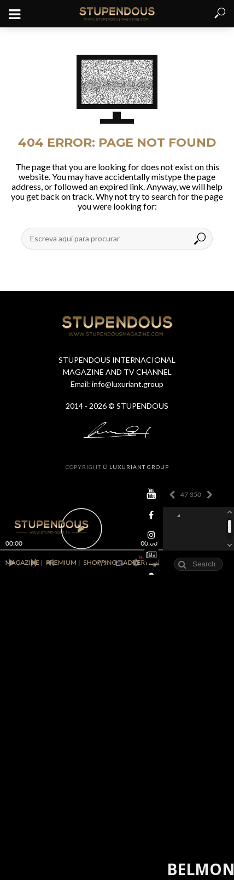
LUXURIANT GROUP (139, 467)
